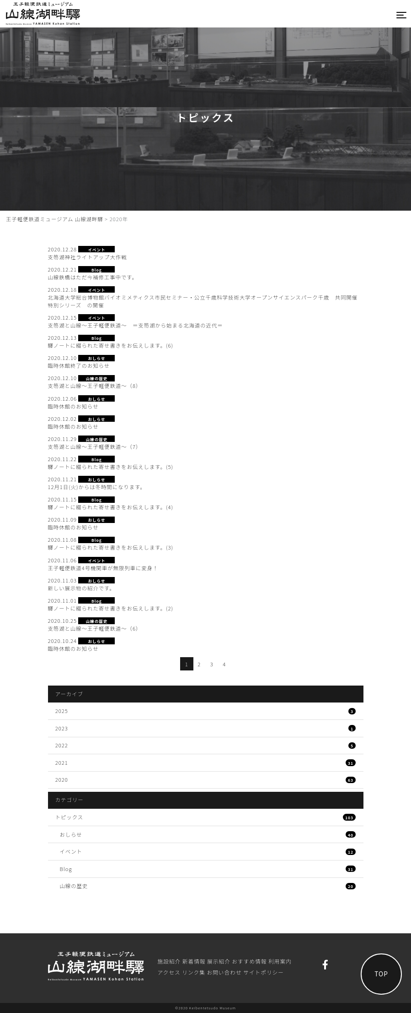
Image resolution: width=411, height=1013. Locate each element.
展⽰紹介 (218, 961)
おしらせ (208, 834)
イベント (208, 851)
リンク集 (193, 972)
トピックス (205, 817)
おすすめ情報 (249, 961)
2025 (205, 710)
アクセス (169, 972)
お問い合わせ (224, 972)
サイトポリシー (263, 972)
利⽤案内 (280, 961)
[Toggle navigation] (401, 15)
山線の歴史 (208, 885)
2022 (205, 745)
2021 (205, 762)
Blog (208, 868)
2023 (205, 728)
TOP (381, 973)
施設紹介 (169, 961)
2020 (205, 779)
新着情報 (194, 961)
